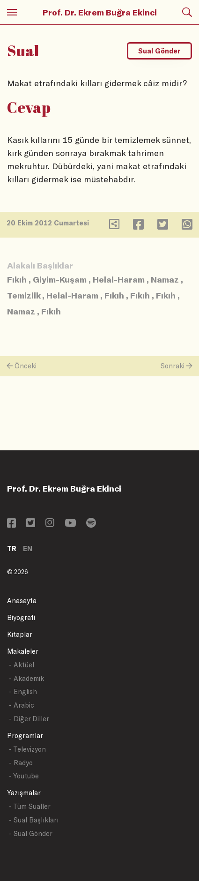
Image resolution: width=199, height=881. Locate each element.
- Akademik (26, 678)
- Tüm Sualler (30, 806)
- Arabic (21, 705)
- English (23, 691)
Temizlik (23, 295)
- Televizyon (27, 749)
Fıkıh (17, 279)
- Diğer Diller (29, 719)
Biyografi (21, 617)
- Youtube (24, 776)
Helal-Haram (119, 279)
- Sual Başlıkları (34, 820)
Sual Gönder (159, 51)
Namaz (165, 279)
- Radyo (21, 763)
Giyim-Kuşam (60, 279)
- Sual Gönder (30, 833)
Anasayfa (22, 601)
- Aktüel (21, 665)
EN (27, 548)
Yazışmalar (24, 793)
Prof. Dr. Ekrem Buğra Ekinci (100, 12)
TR (11, 548)
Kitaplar (19, 634)
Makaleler (22, 651)
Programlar (25, 735)
